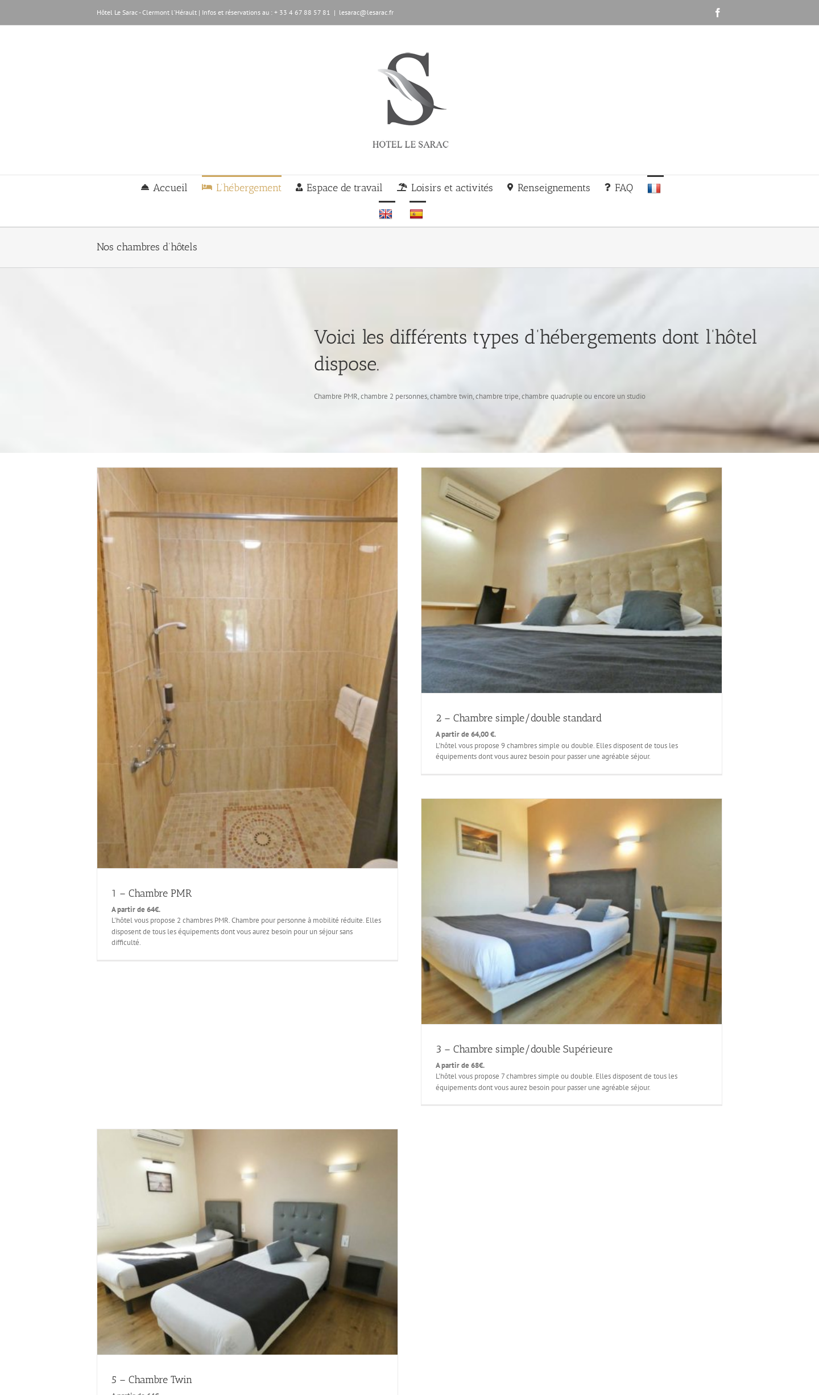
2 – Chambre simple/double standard (519, 718)
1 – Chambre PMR (151, 893)
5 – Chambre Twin (151, 1379)
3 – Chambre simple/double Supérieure (524, 1049)
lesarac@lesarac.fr (366, 12)
